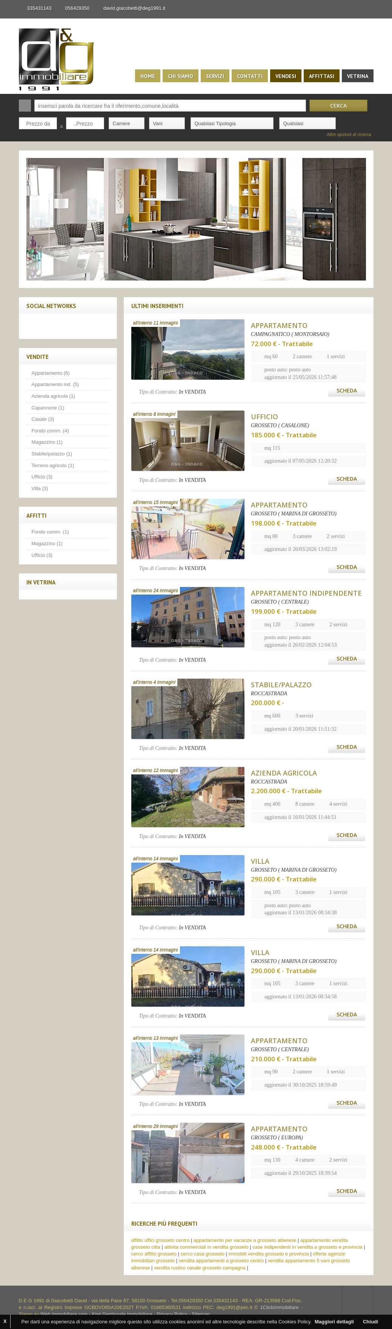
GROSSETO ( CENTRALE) (280, 602)
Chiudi (370, 1321)
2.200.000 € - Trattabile (286, 790)
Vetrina (357, 76)
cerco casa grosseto (202, 1254)
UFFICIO (264, 416)
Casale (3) (43, 419)
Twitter (50, 326)
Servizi (215, 76)
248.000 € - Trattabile (284, 1147)
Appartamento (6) (51, 373)
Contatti (250, 76)
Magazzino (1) (47, 442)
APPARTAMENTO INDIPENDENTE (306, 593)
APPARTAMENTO (279, 325)
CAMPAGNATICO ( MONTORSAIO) (290, 334)
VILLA (260, 861)
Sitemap (201, 1314)
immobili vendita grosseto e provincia (269, 1254)
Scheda (347, 390)
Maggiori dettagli (334, 1321)
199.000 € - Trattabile (284, 611)
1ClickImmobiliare (279, 1307)
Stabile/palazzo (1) (52, 454)
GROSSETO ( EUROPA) (277, 1137)
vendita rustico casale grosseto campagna (200, 1268)
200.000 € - (267, 702)
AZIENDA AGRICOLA (284, 772)
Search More (365, 145)
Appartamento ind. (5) (55, 384)
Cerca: (25, 106)
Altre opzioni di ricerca (348, 134)
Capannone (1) (48, 408)
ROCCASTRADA (269, 693)
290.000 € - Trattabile (284, 879)
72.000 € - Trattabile (282, 343)
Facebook (34, 326)
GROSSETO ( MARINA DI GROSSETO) (294, 514)
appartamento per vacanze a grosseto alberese (245, 1240)
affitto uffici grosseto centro (160, 1240)
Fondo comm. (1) (50, 532)
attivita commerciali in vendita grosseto (206, 1247)
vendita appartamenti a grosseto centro (221, 1260)
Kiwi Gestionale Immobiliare (122, 1314)
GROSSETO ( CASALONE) (280, 425)
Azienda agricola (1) (53, 396)
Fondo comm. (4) (50, 431)
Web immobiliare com (64, 1314)
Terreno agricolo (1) (53, 465)
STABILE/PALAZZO (281, 684)
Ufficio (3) (42, 477)
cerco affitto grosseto (154, 1254)
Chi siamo (180, 76)
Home (147, 76)
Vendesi (285, 76)
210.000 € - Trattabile (284, 1059)
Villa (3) (40, 488)
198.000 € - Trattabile (284, 523)
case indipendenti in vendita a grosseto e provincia (307, 1247)
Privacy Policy (172, 1314)
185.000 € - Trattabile (284, 435)
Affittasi (321, 76)
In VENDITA (192, 392)
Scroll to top (358, 1300)
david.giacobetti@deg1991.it (134, 8)
